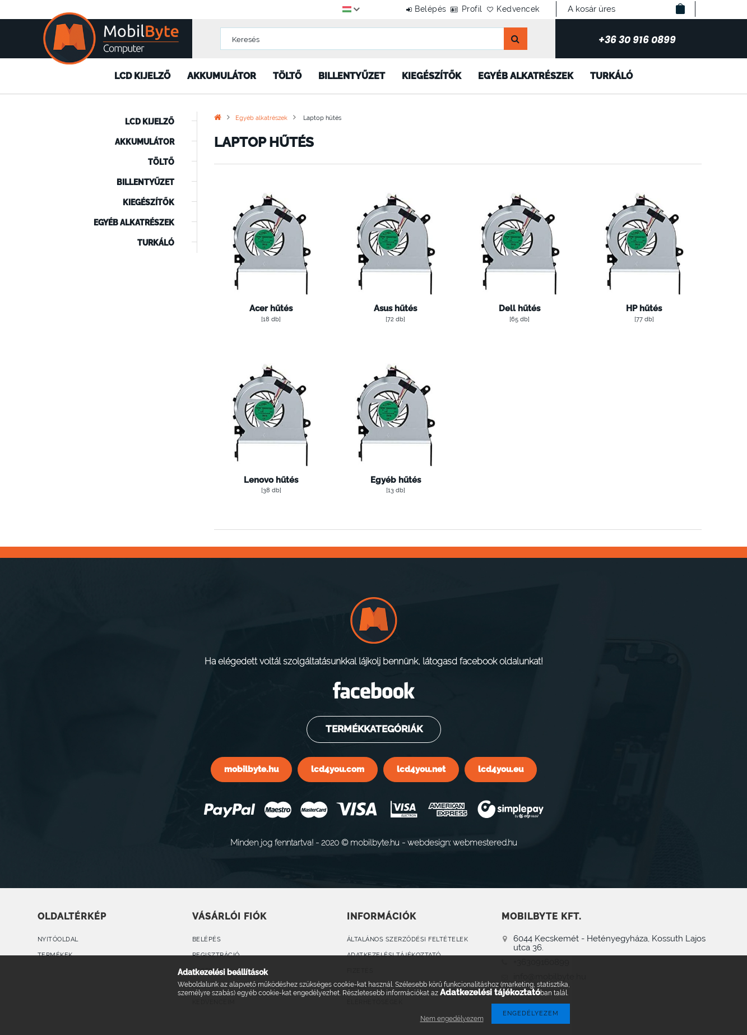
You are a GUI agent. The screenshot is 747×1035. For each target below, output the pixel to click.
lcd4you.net (421, 769)
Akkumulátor (221, 76)
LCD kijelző (142, 76)
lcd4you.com (337, 769)
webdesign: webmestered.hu (462, 842)
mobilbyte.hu (251, 769)
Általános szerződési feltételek (407, 939)
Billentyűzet (351, 76)
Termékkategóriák (373, 728)
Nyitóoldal (58, 939)
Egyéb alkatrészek (525, 76)
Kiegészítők (431, 76)
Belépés (400, 8)
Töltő (287, 76)
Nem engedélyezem (452, 1019)
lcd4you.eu (500, 769)
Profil (453, 8)
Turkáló (611, 76)
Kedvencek (511, 8)
